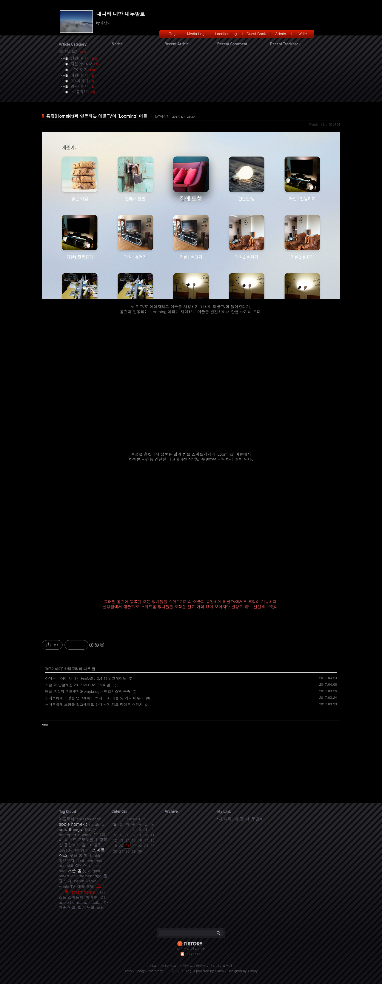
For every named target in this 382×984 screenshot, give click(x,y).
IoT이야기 (162, 116)
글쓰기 (227, 965)
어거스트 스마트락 (82, 894)
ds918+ (65, 850)
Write (302, 33)
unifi (100, 907)
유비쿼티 (82, 850)
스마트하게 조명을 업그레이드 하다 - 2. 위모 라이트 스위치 (94, 704)
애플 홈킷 (76, 870)
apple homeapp (73, 902)
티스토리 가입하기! (191, 948)
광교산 (90, 829)
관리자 (214, 965)
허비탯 (91, 897)
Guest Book (256, 33)
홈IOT (87, 845)
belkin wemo (85, 881)
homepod (67, 834)
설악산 (81, 865)
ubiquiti (100, 855)
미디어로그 (168, 965)
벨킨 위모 (86, 907)
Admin (280, 33)
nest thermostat (90, 860)
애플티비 (66, 819)
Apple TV (67, 886)
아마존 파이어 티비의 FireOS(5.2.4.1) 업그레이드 (85, 678)
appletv (84, 834)
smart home (83, 892)
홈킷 (98, 845)
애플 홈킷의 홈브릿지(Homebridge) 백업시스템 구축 (87, 691)
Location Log (226, 33)
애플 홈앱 (85, 886)
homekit (66, 865)
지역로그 (185, 965)
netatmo (96, 824)
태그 (153, 965)
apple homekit (73, 824)
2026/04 (133, 819)
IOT (102, 897)
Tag (172, 33)
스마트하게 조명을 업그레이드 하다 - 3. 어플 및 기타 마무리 (94, 697)
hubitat (96, 902)
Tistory (253, 971)
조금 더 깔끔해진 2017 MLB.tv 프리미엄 (77, 684)
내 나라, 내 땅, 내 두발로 (241, 819)
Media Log (195, 33)
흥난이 (176, 971)
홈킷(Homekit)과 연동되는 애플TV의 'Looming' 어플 (96, 116)
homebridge (90, 876)
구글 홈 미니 (81, 855)
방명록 (201, 965)
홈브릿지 (66, 860)
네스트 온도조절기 (81, 839)
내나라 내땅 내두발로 (120, 14)
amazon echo (88, 819)
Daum (219, 971)
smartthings (70, 829)
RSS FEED (193, 954)
